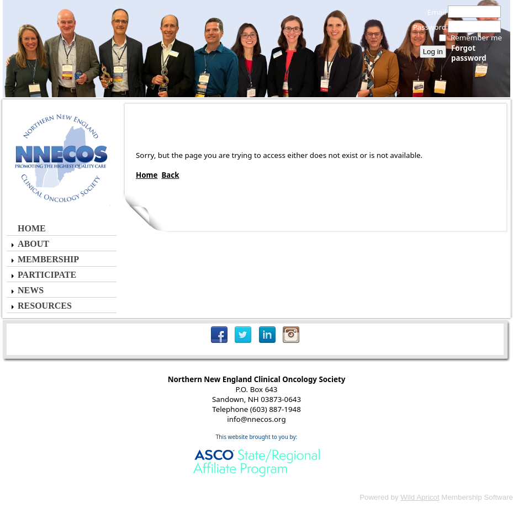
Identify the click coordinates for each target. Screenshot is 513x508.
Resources (45, 305)
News (31, 290)
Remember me (476, 38)
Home (32, 228)
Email (433, 12)
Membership (48, 259)
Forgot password (468, 53)
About (33, 243)
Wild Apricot (419, 497)
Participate (47, 274)
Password (426, 27)
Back (170, 175)
